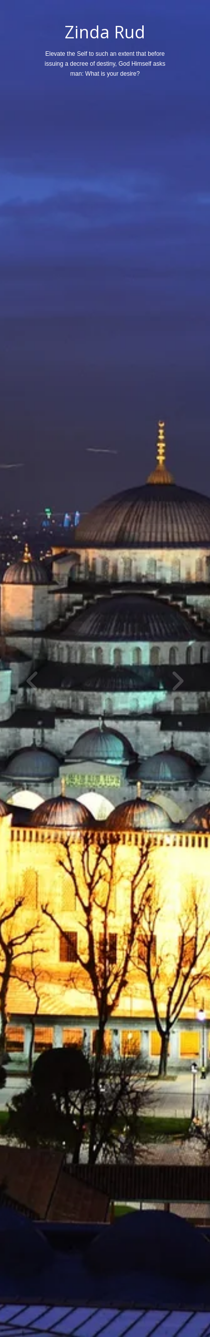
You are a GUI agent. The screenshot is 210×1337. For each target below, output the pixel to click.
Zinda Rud (105, 31)
